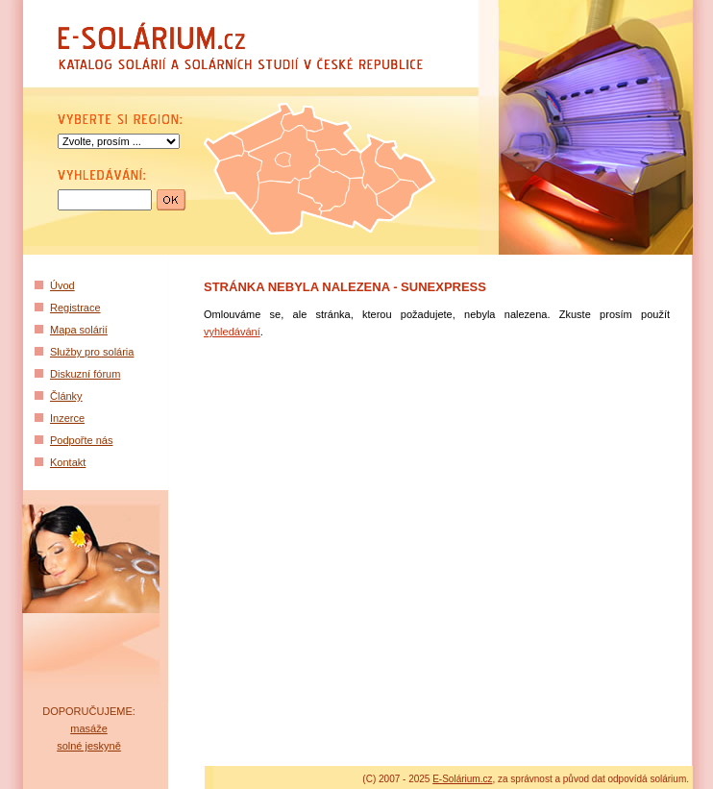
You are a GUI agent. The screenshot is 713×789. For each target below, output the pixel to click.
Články (66, 396)
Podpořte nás (81, 440)
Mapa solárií (79, 329)
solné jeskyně (89, 746)
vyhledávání (232, 331)
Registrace (75, 307)
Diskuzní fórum (85, 374)
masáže (89, 728)
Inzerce (67, 418)
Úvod (62, 285)
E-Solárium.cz (462, 779)
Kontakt (68, 462)
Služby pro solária (92, 352)
